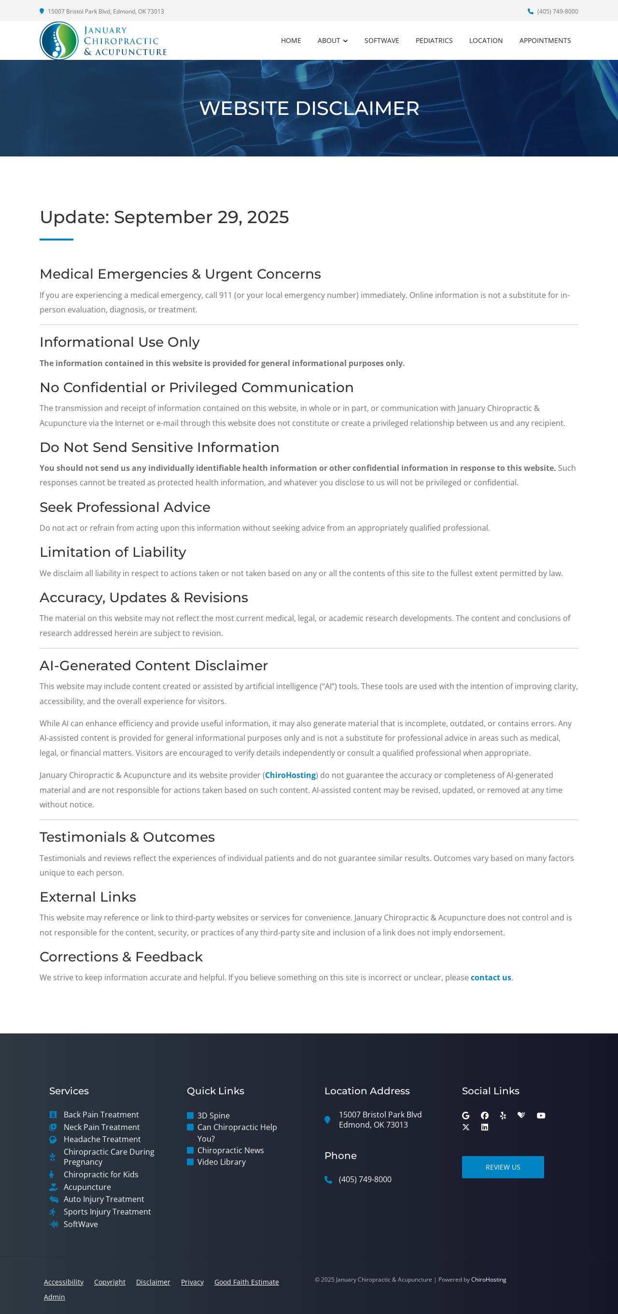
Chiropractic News (230, 1150)
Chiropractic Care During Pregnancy (109, 1157)
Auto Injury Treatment (104, 1199)
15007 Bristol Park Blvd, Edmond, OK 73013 (102, 11)
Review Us (503, 1167)
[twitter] (466, 1127)
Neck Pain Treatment (102, 1127)
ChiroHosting (290, 775)
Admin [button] (54, 1296)
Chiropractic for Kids (101, 1175)
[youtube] (541, 1115)
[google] (465, 1115)
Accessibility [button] (64, 1281)
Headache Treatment (102, 1139)
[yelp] (503, 1115)
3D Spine (213, 1115)
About (329, 40)
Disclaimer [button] (153, 1281)
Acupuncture (87, 1187)
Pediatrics (434, 40)
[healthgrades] (521, 1115)
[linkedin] (484, 1127)
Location (486, 40)
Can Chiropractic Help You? (237, 1133)
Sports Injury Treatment (107, 1212)
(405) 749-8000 (553, 11)
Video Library (221, 1162)
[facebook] (485, 1115)
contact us (491, 977)
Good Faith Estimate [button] (246, 1281)
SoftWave (382, 40)
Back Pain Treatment (101, 1115)
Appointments (545, 40)
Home (291, 40)
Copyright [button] (110, 1281)
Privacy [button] (192, 1281)
